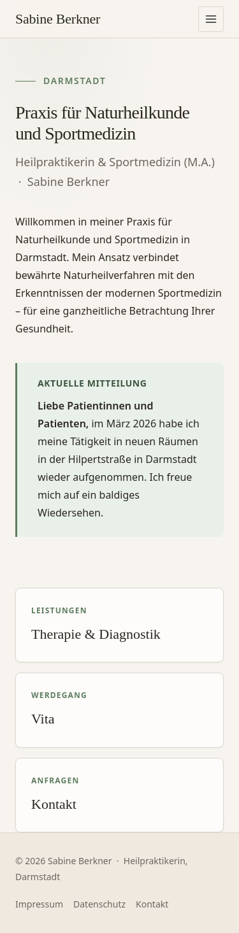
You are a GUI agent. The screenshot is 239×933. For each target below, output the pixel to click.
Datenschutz (99, 904)
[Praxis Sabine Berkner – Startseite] (57, 19)
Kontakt (152, 904)
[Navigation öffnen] (211, 19)
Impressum (39, 904)
